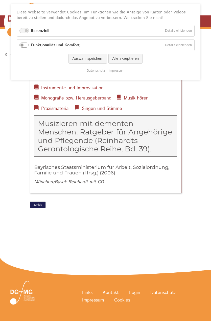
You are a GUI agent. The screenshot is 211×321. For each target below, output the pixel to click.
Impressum (93, 300)
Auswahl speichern (87, 58)
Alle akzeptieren (125, 58)
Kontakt (111, 293)
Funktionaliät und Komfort (55, 45)
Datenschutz (163, 293)
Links (87, 293)
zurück (38, 205)
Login (134, 293)
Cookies (122, 300)
